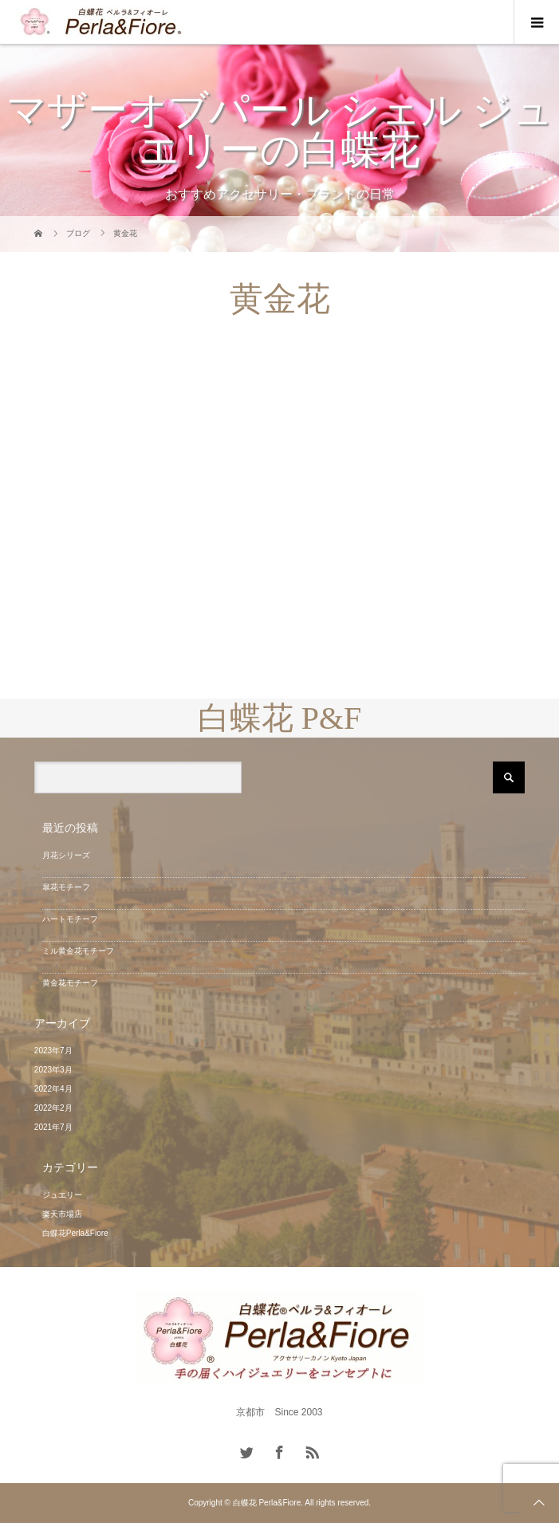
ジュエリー (62, 1194)
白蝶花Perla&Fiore (75, 1233)
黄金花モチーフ (70, 982)
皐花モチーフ (66, 887)
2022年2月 (53, 1108)
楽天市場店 (62, 1214)
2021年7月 (53, 1127)
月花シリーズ (66, 855)
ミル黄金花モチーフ (78, 950)
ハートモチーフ (70, 919)
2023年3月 (53, 1069)
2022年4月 (53, 1088)
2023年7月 (53, 1050)
